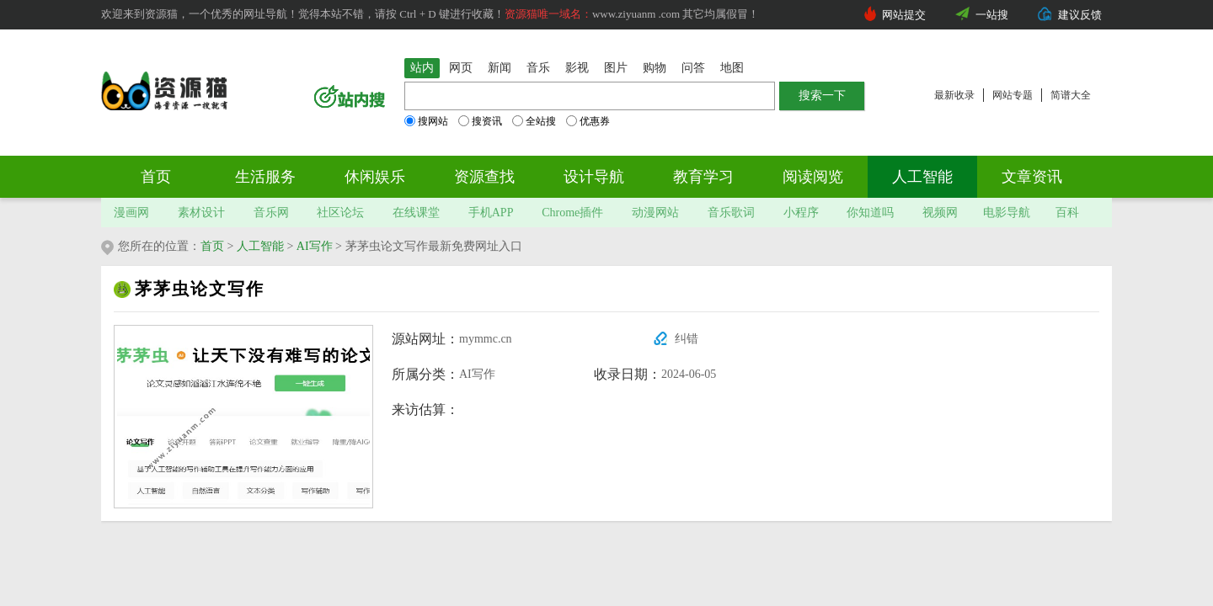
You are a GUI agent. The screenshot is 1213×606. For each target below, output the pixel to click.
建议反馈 (1080, 14)
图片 (616, 67)
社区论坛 (340, 212)
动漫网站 (655, 212)
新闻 (499, 67)
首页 (156, 176)
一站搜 (991, 14)
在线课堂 (416, 212)
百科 (1067, 212)
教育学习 (703, 176)
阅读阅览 (813, 176)
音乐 (538, 67)
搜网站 (426, 121)
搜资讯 (480, 121)
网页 (461, 67)
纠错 (686, 338)
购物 (654, 67)
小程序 (801, 212)
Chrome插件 (572, 212)
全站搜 (534, 121)
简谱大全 (1070, 95)
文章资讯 (1032, 176)
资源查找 (484, 176)
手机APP (491, 212)
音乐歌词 (731, 212)
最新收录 (954, 95)
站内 (422, 67)
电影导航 (1006, 212)
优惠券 (588, 121)
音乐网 (271, 212)
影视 (577, 67)
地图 (732, 67)
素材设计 (201, 212)
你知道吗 (870, 212)
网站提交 (904, 14)
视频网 (940, 212)
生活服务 (265, 176)
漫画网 (131, 212)
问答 (693, 67)
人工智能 (922, 176)
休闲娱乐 (375, 176)
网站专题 (1012, 95)
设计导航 (594, 176)
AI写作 (315, 246)
